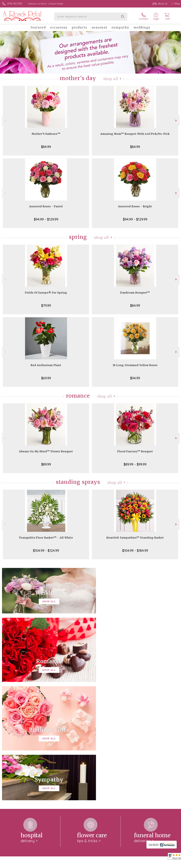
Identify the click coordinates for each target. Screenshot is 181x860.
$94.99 (135, 378)
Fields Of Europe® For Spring (46, 292)
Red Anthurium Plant (46, 365)
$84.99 (46, 147)
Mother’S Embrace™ (46, 133)
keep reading (101, 749)
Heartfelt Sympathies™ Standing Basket (135, 537)
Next (176, 120)
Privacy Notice (131, 857)
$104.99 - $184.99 (135, 550)
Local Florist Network (151, 857)
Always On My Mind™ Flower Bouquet (46, 451)
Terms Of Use (113, 857)
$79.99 (46, 305)
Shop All (110, 79)
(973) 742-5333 (14, 3)
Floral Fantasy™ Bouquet (135, 451)
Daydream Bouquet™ (135, 292)
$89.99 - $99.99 (135, 464)
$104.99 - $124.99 (46, 550)
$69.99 (46, 378)
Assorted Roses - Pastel (46, 206)
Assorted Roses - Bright (135, 206)
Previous (4, 120)
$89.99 (46, 464)
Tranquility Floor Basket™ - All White (46, 537)
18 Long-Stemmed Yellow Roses (135, 365)
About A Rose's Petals (14, 744)
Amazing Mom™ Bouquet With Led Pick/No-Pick (135, 133)
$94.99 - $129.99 (46, 219)
